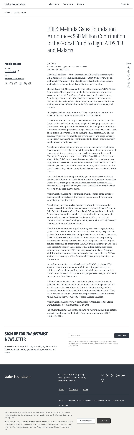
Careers (87, 400)
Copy (128, 86)
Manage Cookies (86, 421)
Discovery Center (102, 400)
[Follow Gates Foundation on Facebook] (11, 83)
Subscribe (122, 335)
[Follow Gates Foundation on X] (6, 83)
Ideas (7, 12)
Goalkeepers (64, 405)
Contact (61, 400)
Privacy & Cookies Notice (44, 427)
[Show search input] (125, 4)
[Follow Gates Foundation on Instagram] (20, 83)
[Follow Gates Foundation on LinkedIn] (16, 83)
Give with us (118, 400)
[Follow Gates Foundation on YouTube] (25, 83)
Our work (73, 389)
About (61, 389)
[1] (74, 200)
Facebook (128, 75)
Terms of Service (112, 342)
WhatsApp (128, 83)
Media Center (20, 12)
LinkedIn (128, 79)
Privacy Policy (101, 342)
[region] (67, 421)
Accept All (104, 421)
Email (128, 67)
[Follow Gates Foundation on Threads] (30, 83)
